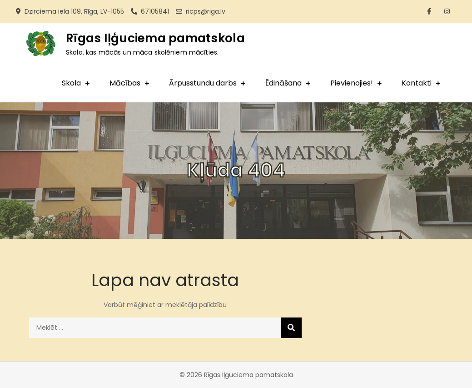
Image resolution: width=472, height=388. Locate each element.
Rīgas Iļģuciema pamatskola (155, 38)
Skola (71, 83)
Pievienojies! (351, 83)
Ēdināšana (283, 83)
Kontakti (417, 83)
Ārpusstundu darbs (203, 83)
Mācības (124, 83)
